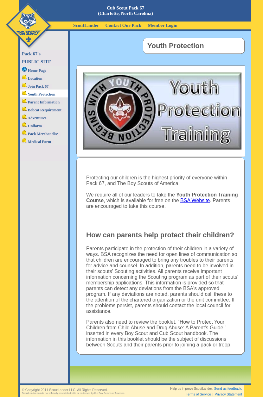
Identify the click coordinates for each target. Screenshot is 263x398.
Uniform (32, 126)
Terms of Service (198, 394)
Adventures (34, 118)
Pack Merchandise (40, 134)
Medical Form (36, 142)
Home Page (34, 70)
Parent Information (41, 102)
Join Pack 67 (35, 86)
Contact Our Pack (123, 25)
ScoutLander (86, 25)
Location (32, 78)
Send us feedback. (228, 388)
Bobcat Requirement (41, 110)
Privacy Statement (228, 394)
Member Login (162, 25)
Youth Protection (38, 94)
